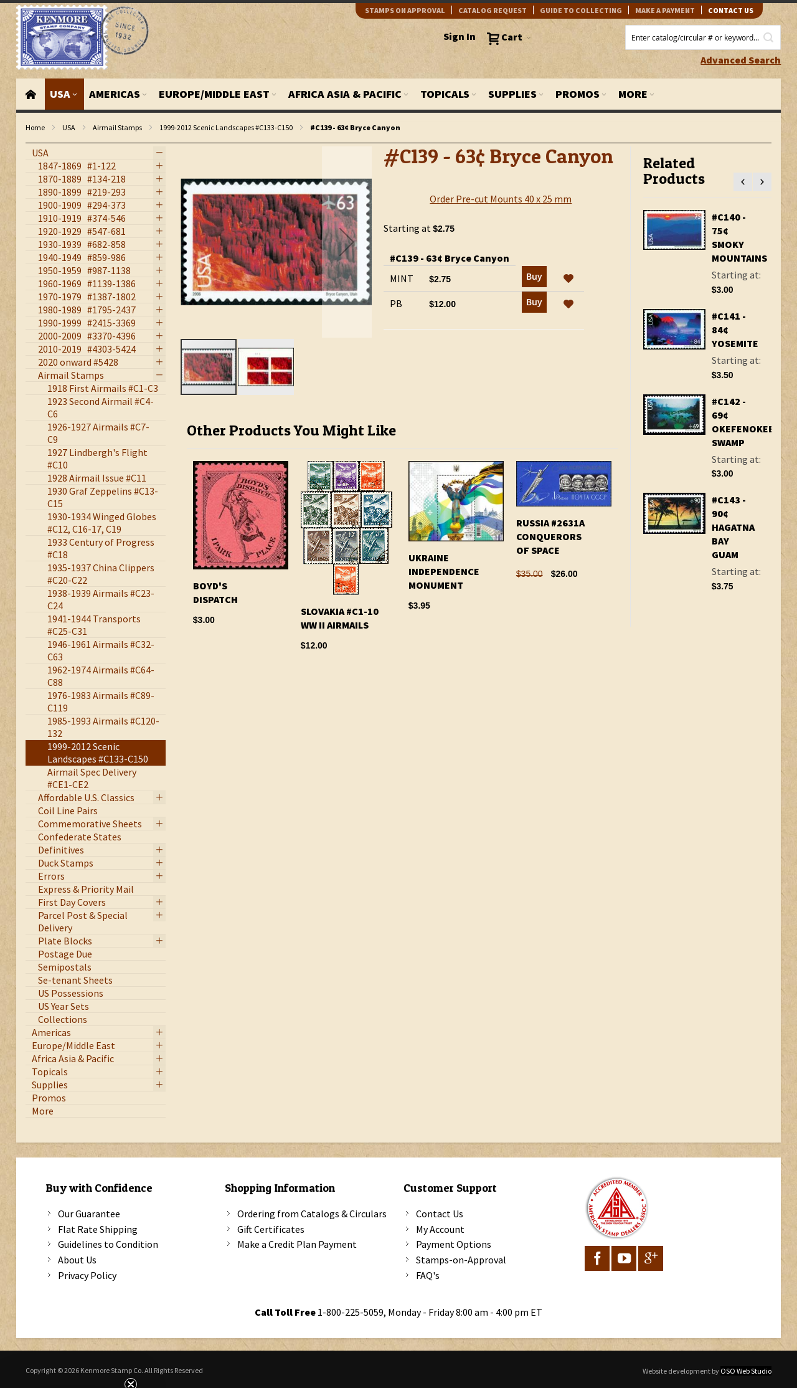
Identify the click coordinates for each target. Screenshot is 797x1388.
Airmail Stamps (117, 127)
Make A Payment (665, 10)
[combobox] (703, 37)
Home (35, 127)
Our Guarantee (89, 1213)
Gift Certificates (270, 1229)
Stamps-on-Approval (461, 1259)
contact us (730, 10)
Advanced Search (740, 60)
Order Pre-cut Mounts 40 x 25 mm (501, 199)
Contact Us (439, 1213)
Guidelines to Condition (108, 1244)
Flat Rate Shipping (98, 1229)
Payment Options (453, 1244)
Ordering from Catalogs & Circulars (312, 1213)
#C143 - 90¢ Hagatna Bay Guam (733, 527)
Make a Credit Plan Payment (297, 1244)
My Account (440, 1229)
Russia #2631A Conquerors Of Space (550, 536)
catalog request (492, 10)
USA (68, 127)
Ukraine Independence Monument (443, 571)
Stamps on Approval (405, 10)
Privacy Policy (87, 1275)
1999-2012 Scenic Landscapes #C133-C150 (226, 127)
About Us (77, 1259)
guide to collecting (581, 10)
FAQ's (428, 1275)
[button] (347, 242)
